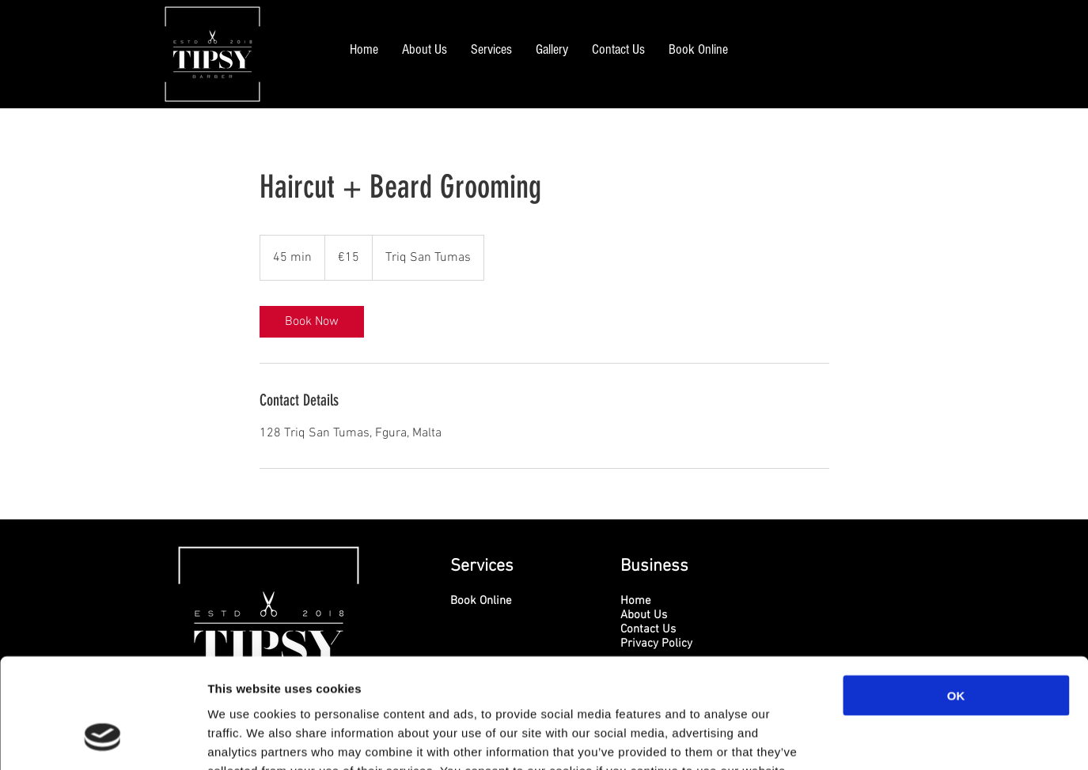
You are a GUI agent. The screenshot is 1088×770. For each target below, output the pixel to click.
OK (956, 599)
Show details (830, 738)
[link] (312, 322)
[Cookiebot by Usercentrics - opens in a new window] (102, 739)
